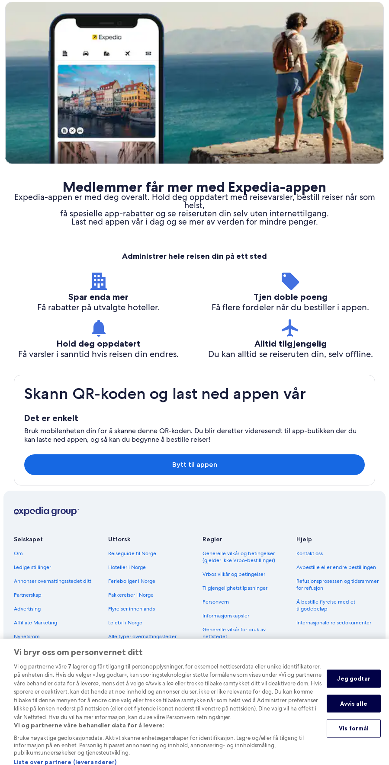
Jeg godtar (353, 688)
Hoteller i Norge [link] (127, 567)
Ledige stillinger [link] (32, 567)
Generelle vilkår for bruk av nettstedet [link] (234, 633)
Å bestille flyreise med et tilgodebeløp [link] (325, 605)
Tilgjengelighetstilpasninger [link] (235, 588)
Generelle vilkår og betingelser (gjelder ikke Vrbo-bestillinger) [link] (239, 557)
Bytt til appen (194, 464)
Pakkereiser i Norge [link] (131, 594)
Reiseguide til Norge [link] (132, 553)
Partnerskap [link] (28, 594)
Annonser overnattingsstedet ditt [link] (52, 581)
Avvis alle (353, 713)
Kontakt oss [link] (309, 553)
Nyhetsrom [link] (27, 636)
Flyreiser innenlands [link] (131, 608)
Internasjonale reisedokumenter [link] (333, 622)
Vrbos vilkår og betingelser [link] (234, 574)
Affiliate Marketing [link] (35, 622)
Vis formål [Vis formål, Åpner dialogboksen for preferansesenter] (354, 737)
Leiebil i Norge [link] (125, 622)
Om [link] (18, 553)
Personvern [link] (216, 601)
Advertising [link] (27, 608)
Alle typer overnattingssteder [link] (142, 636)
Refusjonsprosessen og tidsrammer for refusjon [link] (337, 584)
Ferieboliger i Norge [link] (131, 581)
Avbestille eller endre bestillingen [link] (336, 567)
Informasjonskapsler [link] (226, 615)
